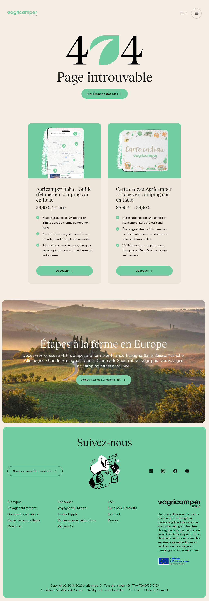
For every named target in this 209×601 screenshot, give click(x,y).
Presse (113, 520)
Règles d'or (66, 526)
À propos (14, 502)
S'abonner (65, 502)
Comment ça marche (23, 514)
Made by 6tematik (156, 590)
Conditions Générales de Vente (61, 590)
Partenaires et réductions (77, 520)
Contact (114, 514)
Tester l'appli (67, 514)
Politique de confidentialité (105, 590)
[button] (183, 13)
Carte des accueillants (23, 520)
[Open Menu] (196, 13)
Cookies (134, 590)
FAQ (111, 502)
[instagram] (163, 471)
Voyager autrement (22, 508)
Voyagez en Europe (72, 508)
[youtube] (187, 471)
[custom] (151, 471)
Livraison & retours (122, 508)
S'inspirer (14, 526)
